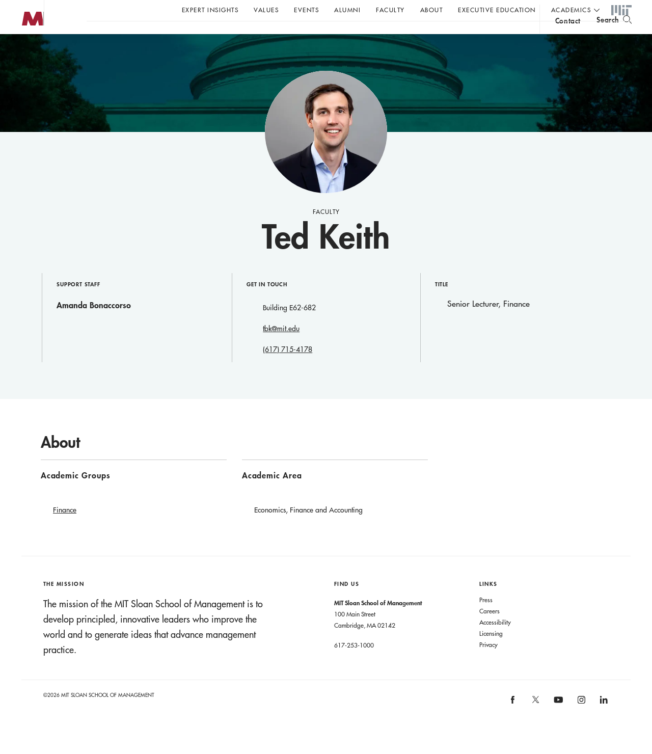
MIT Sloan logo (26, 50)
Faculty (390, 10)
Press (486, 620)
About (431, 10)
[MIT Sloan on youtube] (557, 725)
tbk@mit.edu (281, 349)
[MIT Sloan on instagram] (580, 723)
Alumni (347, 10)
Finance (64, 530)
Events (306, 10)
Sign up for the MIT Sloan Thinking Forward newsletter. (345, 36)
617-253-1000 (354, 665)
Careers (489, 631)
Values (266, 10)
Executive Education (497, 10)
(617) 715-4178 (287, 369)
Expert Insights (210, 10)
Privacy (488, 665)
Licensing (491, 654)
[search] (614, 35)
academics (571, 10)
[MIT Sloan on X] (534, 723)
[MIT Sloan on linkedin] (603, 723)
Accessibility (495, 642)
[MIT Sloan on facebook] (513, 723)
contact (568, 37)
